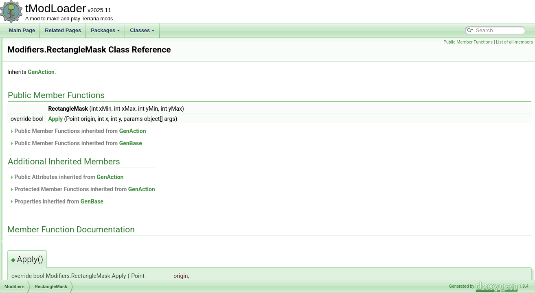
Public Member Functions (468, 42)
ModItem (36, 198)
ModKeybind (40, 207)
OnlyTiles (43, 136)
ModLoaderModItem (48, 225)
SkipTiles (43, 181)
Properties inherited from (158, 201)
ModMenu (37, 243)
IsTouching (45, 91)
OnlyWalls (44, 145)
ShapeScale (46, 172)
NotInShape (46, 109)
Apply (157, 119)
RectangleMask (50, 163)
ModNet (35, 261)
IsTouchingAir (48, 100)
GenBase (232, 143)
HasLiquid (44, 46)
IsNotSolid (44, 73)
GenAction (142, 72)
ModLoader (39, 216)
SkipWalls (44, 189)
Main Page (22, 30)
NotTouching (47, 118)
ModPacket (39, 279)
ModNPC (37, 270)
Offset (39, 127)
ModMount (38, 252)
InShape (42, 55)
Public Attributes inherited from (168, 177)
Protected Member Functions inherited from (184, 189)
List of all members (514, 42)
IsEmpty (42, 64)
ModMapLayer (42, 234)
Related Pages (63, 30)
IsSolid (40, 82)
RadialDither (46, 154)
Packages (105, 30)
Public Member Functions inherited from (179, 131)
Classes (142, 30)
